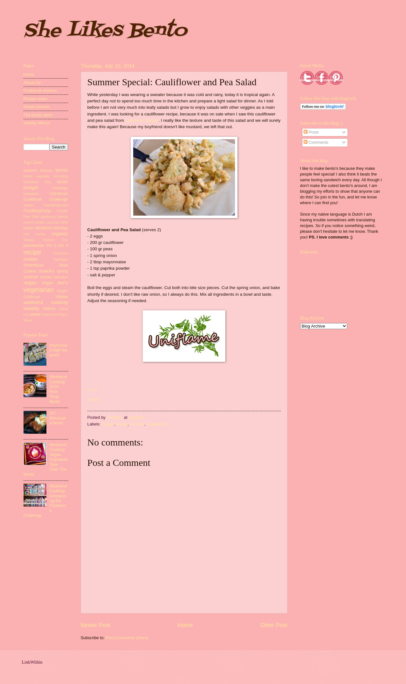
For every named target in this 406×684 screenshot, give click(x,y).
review (31, 259)
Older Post (273, 625)
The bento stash (38, 115)
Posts (311, 132)
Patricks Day (55, 240)
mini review (34, 234)
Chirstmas (59, 193)
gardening (48, 216)
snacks (46, 270)
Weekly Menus (37, 123)
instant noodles (34, 222)
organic (60, 233)
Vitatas (61, 296)
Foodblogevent (56, 205)
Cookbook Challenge (46, 199)
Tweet (93, 399)
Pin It (92, 390)
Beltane (46, 170)
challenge (60, 188)
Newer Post (95, 625)
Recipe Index (35, 98)
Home (185, 625)
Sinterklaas (34, 265)
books (62, 181)
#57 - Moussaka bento (58, 418)
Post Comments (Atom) (127, 637)
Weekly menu (40, 308)
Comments (316, 142)
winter (35, 314)
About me (32, 82)
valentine (60, 277)
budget (108, 424)
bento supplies (37, 176)
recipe (121, 424)
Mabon (29, 228)
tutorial (45, 277)
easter (29, 205)
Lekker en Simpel (141, 120)
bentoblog (60, 176)
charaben (31, 194)
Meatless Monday (52, 227)
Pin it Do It (57, 245)
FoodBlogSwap (37, 210)
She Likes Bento (105, 31)
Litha (64, 222)
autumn (30, 170)
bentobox (31, 182)
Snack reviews (37, 106)
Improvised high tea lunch (59, 350)
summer (137, 424)
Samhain (60, 259)
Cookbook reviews (40, 90)
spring (62, 271)
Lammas (52, 222)
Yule (46, 314)
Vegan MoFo (54, 282)
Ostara (29, 240)
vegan (30, 282)
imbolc (62, 216)
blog (48, 182)
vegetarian (156, 424)
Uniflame (115, 417)
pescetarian (34, 245)
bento (62, 170)
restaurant (60, 253)
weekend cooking (46, 302)
